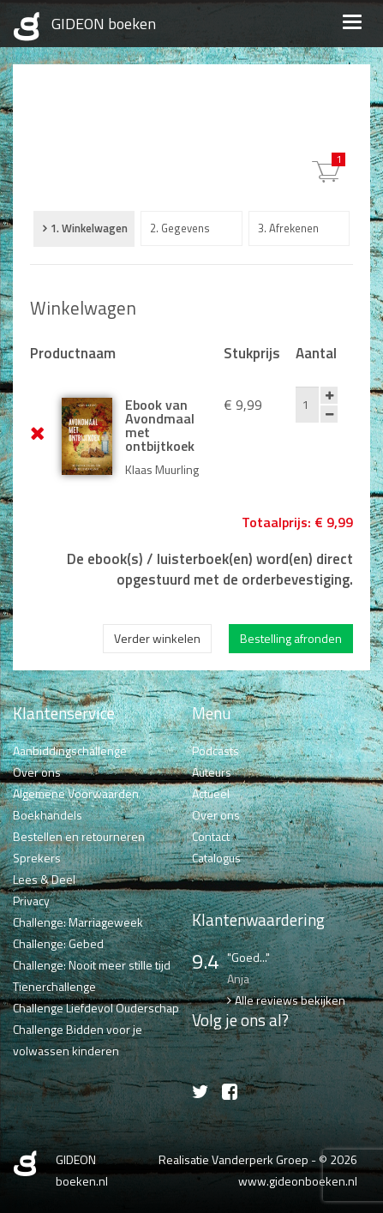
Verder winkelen (157, 638)
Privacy (31, 901)
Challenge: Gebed (58, 943)
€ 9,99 (338, 159)
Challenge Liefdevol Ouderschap (96, 1008)
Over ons (37, 772)
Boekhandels (47, 815)
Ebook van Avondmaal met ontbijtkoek (159, 425)
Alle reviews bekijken (290, 1000)
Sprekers (37, 858)
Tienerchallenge (54, 986)
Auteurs (211, 772)
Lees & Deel (44, 879)
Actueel (211, 793)
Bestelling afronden (291, 638)
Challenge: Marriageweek (78, 922)
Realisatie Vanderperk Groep (233, 1159)
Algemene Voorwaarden (76, 793)
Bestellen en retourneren (79, 836)
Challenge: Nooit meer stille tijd (92, 965)
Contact (211, 836)
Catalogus (216, 858)
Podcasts (215, 751)
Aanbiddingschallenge (70, 751)
